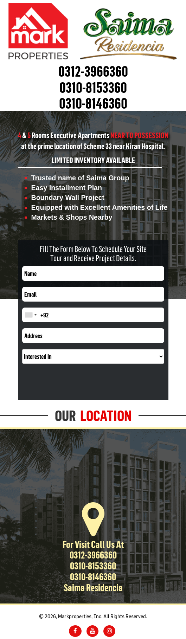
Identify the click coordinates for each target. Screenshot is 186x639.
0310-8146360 (93, 103)
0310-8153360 (93, 87)
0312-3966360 (93, 71)
